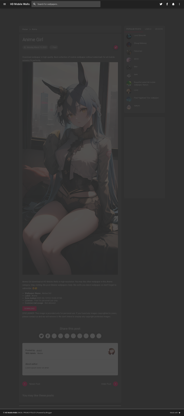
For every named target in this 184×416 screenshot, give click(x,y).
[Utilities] (179, 4)
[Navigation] (5, 4)
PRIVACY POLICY (30, 413)
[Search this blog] (65, 4)
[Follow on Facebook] (167, 4)
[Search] (34, 4)
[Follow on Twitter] (161, 4)
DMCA (20, 413)
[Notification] (173, 4)
